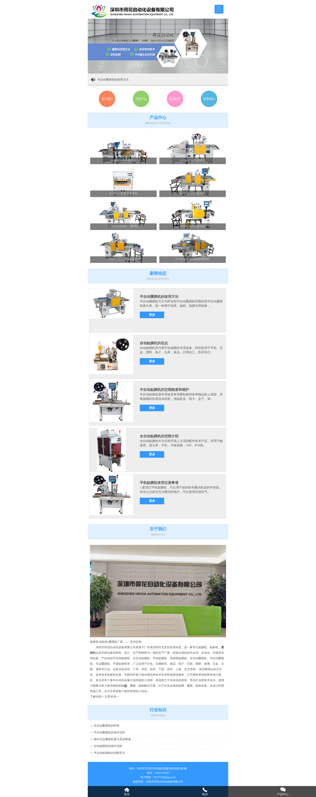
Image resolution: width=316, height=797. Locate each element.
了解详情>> (97, 696)
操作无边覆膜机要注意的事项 (112, 739)
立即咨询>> (112, 696)
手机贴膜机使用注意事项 (159, 483)
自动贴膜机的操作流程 (108, 746)
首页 (127, 794)
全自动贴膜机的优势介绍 (159, 436)
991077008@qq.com (165, 777)
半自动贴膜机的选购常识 (109, 752)
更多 (152, 314)
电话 (205, 794)
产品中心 (283, 794)
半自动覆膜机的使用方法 (113, 79)
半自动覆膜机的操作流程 (109, 732)
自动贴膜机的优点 (154, 343)
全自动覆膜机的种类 (106, 725)
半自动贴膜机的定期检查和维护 (164, 389)
